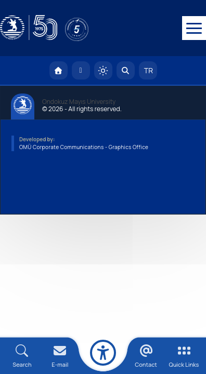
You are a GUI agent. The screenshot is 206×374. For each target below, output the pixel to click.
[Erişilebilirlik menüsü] (103, 353)
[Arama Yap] (126, 71)
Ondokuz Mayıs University (78, 102)
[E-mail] (60, 356)
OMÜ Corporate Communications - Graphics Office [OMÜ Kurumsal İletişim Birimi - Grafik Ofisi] (83, 148)
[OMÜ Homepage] (58, 71)
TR (148, 71)
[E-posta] (81, 71)
